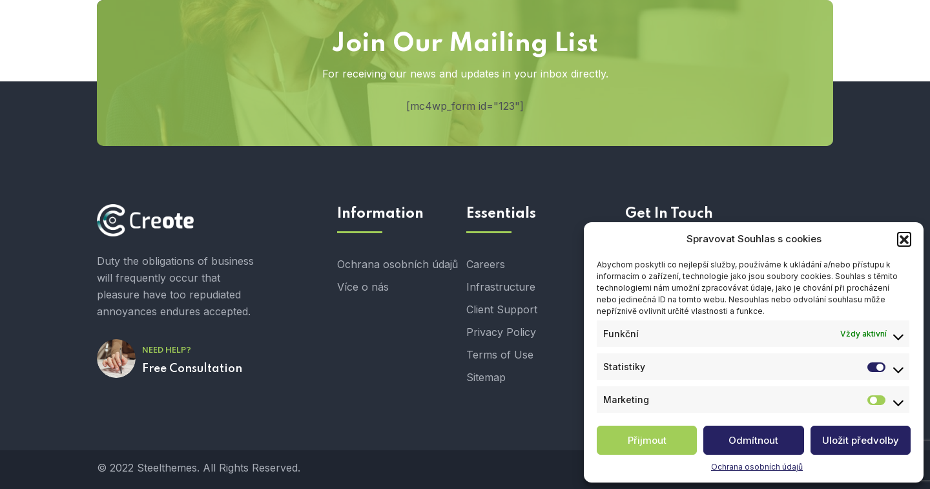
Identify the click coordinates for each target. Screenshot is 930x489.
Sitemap (486, 377)
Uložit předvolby (860, 440)
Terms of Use (499, 354)
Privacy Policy (501, 332)
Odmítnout (753, 440)
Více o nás (363, 286)
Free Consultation (192, 369)
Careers (485, 264)
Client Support (501, 309)
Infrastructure (500, 286)
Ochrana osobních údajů (757, 467)
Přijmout (647, 440)
